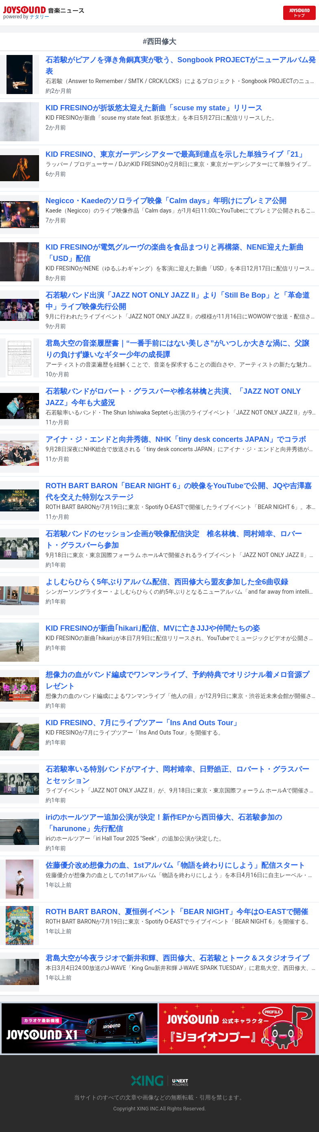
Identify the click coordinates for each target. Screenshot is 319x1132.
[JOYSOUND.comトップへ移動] (299, 13)
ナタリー (39, 17)
